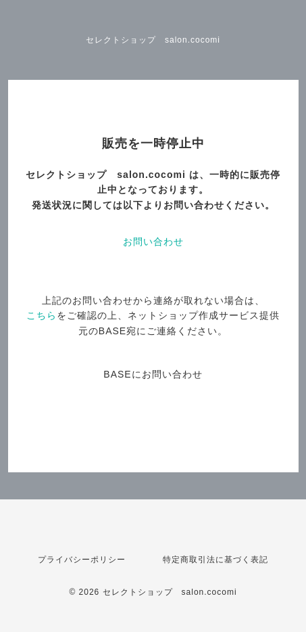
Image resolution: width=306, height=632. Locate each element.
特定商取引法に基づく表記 (215, 559)
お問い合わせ (153, 241)
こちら (41, 315)
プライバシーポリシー (82, 559)
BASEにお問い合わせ (152, 374)
